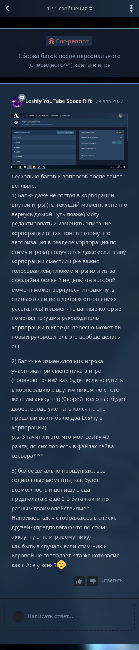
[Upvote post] (79, 581)
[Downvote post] (93, 581)
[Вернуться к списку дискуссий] (7, 8)
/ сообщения (69, 8)
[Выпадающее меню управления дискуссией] (131, 8)
